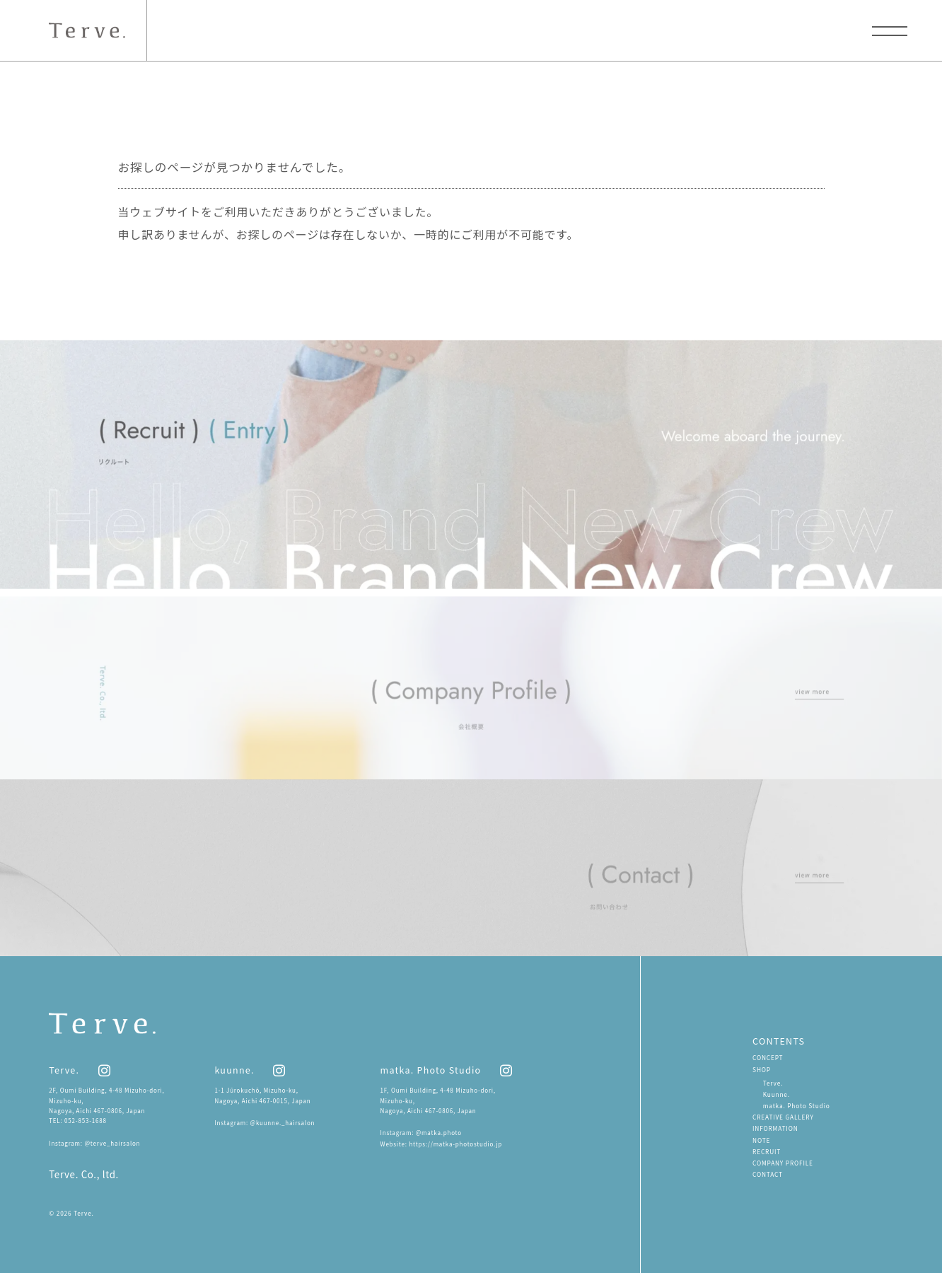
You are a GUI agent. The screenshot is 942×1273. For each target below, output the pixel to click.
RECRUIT (766, 1151)
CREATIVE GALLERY (783, 1116)
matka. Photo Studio (796, 1105)
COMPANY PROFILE (782, 1162)
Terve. (773, 1083)
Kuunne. (776, 1094)
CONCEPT (767, 1057)
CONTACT (767, 1174)
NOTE (761, 1140)
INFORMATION (775, 1128)
